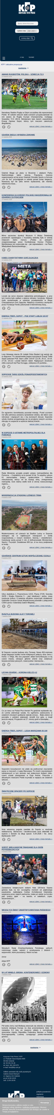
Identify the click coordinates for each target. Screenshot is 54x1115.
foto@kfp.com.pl (14, 1067)
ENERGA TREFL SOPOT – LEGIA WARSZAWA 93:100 (24, 731)
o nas (22, 57)
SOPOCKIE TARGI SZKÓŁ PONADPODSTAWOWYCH (24, 374)
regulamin (39, 1094)
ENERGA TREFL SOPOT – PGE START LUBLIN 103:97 (25, 316)
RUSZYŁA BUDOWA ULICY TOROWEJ (18, 614)
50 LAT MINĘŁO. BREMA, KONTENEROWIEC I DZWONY (26, 972)
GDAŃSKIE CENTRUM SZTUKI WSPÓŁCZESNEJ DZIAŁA (26, 556)
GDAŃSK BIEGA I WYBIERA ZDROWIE (18, 135)
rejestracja (40, 1097)
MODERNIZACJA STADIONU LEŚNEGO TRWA (21, 495)
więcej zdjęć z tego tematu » (40, 126)
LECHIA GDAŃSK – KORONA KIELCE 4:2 (19, 672)
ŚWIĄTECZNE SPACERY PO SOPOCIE (18, 791)
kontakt (31, 57)
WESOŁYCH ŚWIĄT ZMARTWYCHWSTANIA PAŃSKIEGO (26, 910)
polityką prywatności (31, 1107)
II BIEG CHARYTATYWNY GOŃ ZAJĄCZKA (20, 258)
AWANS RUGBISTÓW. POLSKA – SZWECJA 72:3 (23, 74)
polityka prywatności (43, 1092)
